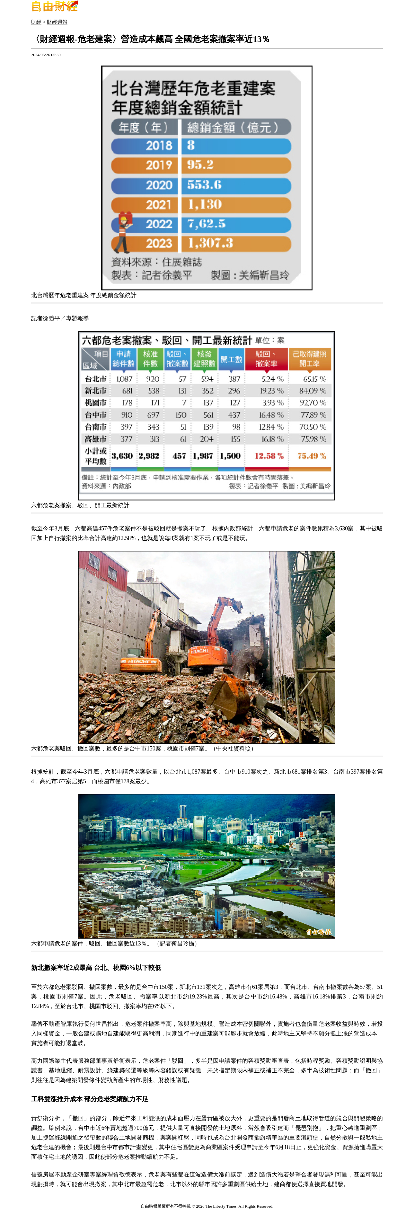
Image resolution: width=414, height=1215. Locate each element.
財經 (36, 22)
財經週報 (57, 22)
